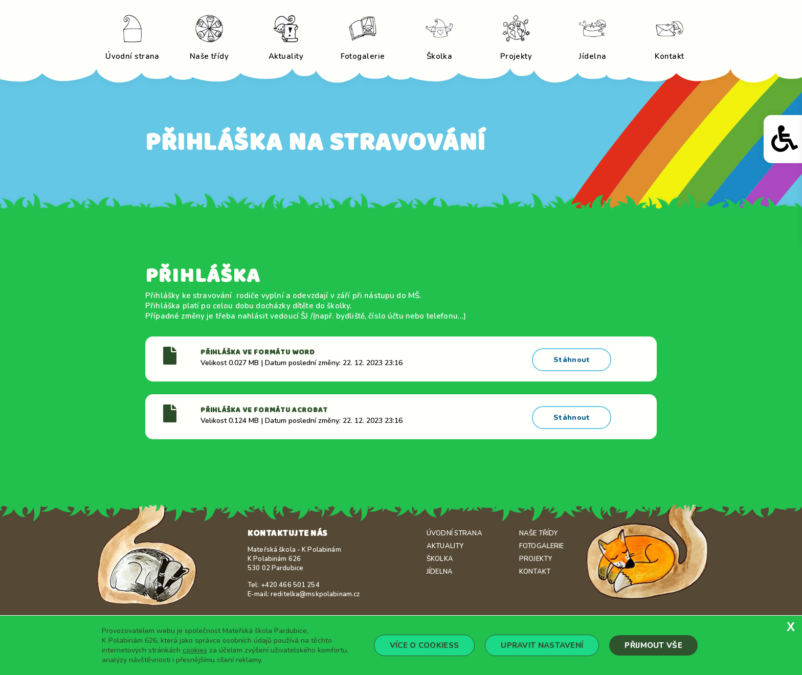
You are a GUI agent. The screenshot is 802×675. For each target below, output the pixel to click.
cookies (195, 650)
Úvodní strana (454, 529)
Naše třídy (538, 529)
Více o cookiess (424, 645)
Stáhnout (572, 358)
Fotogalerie (541, 542)
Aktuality (445, 542)
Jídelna (440, 567)
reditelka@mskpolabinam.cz (315, 590)
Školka (440, 554)
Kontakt (534, 567)
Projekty (535, 554)
